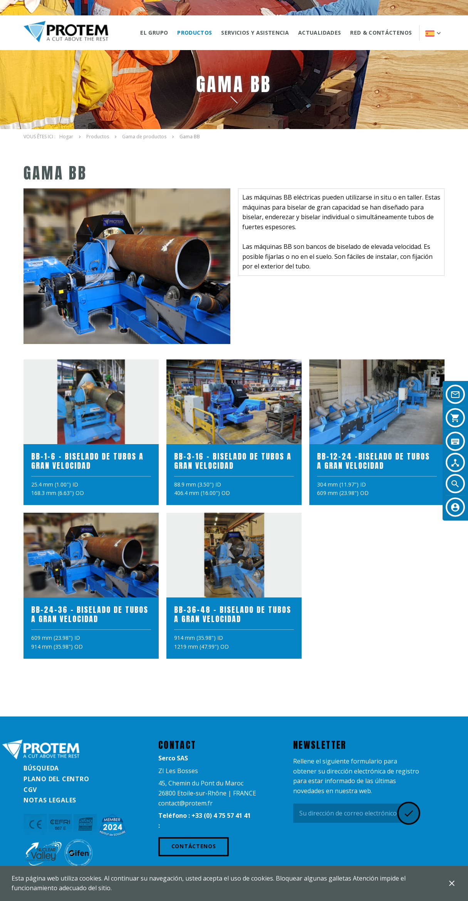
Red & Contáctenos (381, 32)
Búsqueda (41, 768)
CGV (30, 789)
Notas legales (49, 800)
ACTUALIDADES (319, 32)
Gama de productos (144, 136)
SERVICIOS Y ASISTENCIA (255, 32)
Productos (194, 32)
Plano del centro (56, 779)
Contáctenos (193, 846)
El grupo (154, 32)
